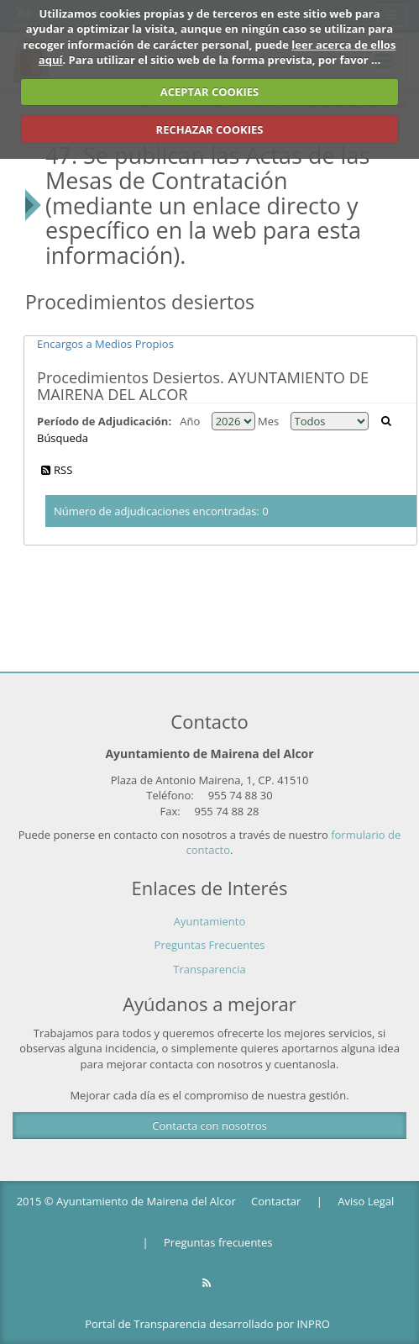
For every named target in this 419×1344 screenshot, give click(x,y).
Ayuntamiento (210, 921)
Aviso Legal (366, 1201)
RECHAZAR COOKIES (210, 129)
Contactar (276, 1201)
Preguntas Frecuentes (210, 944)
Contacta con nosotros (209, 1125)
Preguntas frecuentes (218, 1242)
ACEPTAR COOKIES (209, 91)
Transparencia (209, 969)
